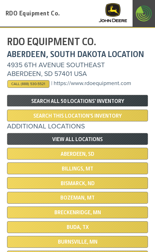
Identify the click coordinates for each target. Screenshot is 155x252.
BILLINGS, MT (77, 169)
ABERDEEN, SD (77, 154)
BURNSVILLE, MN (77, 242)
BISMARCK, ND (78, 183)
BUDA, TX (78, 227)
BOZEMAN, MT (77, 198)
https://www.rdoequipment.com (92, 83)
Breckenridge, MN (77, 212)
